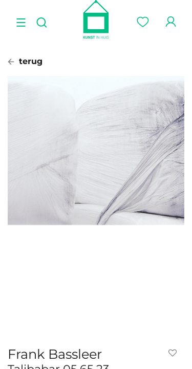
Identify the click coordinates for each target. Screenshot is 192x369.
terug (25, 61)
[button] (174, 353)
